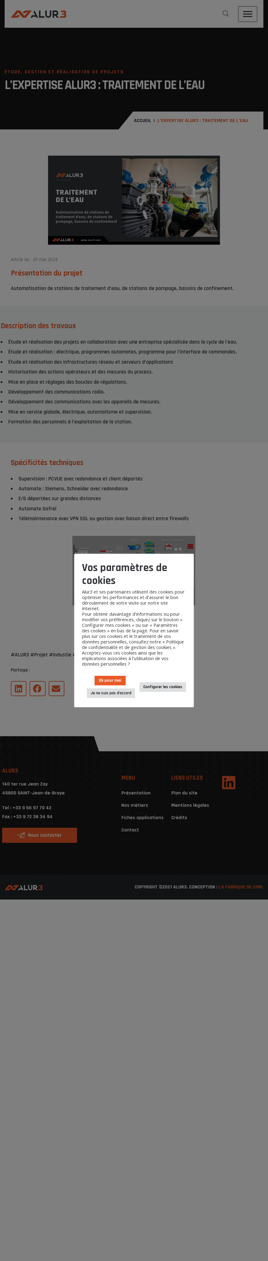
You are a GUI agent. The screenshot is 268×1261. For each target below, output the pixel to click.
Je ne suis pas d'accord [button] (111, 693)
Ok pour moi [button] (110, 680)
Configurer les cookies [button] (162, 686)
